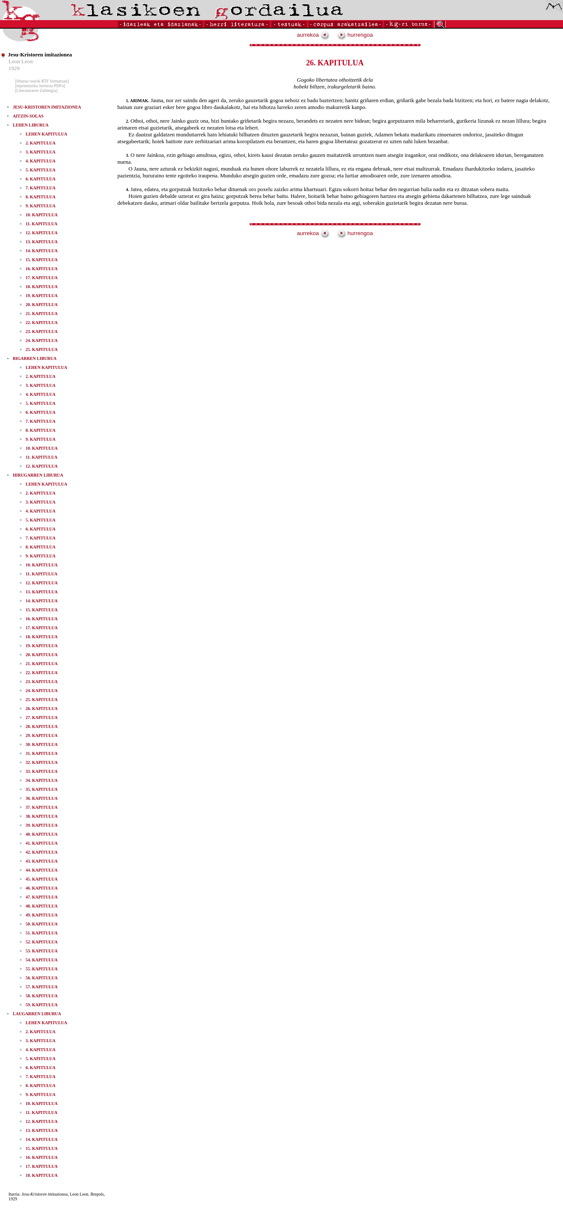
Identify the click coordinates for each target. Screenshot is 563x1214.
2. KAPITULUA (40, 143)
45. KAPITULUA (42, 879)
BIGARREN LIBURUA (35, 358)
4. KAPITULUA (40, 161)
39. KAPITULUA (42, 825)
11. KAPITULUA (41, 223)
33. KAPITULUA (42, 771)
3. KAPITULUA (40, 152)
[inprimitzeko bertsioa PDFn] (40, 85)
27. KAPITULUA (42, 717)
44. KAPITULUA (42, 870)
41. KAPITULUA (42, 843)
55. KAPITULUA (42, 968)
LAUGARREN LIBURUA (37, 1013)
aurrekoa (313, 35)
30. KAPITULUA (42, 744)
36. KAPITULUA (42, 798)
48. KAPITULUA (42, 906)
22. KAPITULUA (42, 322)
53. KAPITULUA (42, 951)
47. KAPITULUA (42, 897)
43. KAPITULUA (42, 861)
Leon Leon (21, 61)
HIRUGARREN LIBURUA (38, 475)
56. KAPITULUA (42, 977)
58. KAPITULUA (42, 995)
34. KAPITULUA (42, 780)
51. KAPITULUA (42, 933)
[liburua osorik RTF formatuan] (42, 81)
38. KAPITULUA (42, 816)
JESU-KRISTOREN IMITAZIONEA (47, 107)
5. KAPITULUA (40, 170)
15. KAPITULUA (42, 259)
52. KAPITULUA (42, 942)
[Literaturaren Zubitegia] (36, 90)
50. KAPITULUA (42, 924)
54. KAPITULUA (42, 960)
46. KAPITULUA (42, 888)
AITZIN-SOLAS (28, 116)
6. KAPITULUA (40, 179)
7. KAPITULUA (40, 188)
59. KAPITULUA (42, 1004)
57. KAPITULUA (42, 986)
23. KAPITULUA (42, 331)
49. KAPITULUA (42, 915)
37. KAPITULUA (42, 807)
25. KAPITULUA (42, 349)
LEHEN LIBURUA (31, 125)
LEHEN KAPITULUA (46, 134)
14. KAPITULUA (42, 250)
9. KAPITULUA (40, 205)
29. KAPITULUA (42, 735)
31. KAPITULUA (42, 753)
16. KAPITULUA (42, 268)
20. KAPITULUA (42, 304)
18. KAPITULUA (42, 286)
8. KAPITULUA (40, 196)
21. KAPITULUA (42, 313)
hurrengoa (355, 35)
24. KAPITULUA (42, 340)
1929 (14, 68)
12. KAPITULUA (42, 232)
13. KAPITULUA (42, 241)
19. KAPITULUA (42, 295)
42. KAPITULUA (42, 852)
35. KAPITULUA (42, 789)
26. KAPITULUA (42, 708)
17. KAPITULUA (42, 277)
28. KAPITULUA (42, 726)
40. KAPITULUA (42, 834)
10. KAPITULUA (42, 214)
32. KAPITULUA (42, 762)
